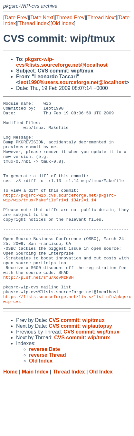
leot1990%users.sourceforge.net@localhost (72, 82)
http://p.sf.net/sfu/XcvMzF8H (38, 313)
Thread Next (101, 17)
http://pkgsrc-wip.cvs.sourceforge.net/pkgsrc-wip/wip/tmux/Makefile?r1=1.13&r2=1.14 (59, 217)
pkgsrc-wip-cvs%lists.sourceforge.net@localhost (62, 62)
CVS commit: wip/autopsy (80, 366)
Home (10, 412)
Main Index (35, 412)
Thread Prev (70, 17)
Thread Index (34, 23)
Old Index (63, 23)
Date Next (41, 17)
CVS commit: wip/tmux (76, 360)
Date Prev (16, 17)
